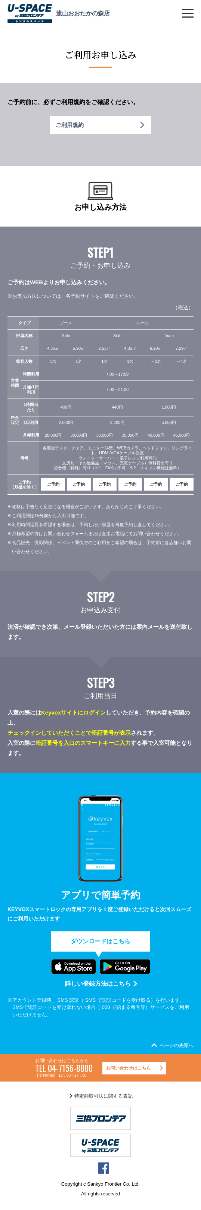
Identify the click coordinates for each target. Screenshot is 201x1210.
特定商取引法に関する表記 (103, 1096)
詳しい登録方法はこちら (98, 983)
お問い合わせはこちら (128, 1068)
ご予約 (53, 484)
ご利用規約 (70, 125)
